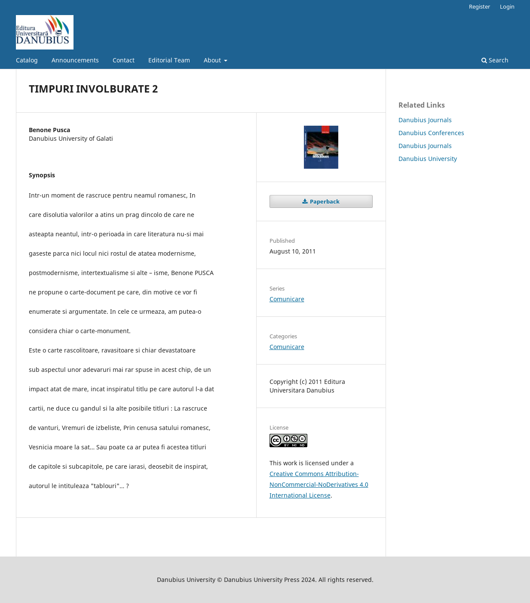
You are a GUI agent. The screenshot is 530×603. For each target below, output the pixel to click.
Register (479, 6)
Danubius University (427, 159)
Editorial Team (169, 60)
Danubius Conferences (431, 133)
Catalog (27, 60)
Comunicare (287, 299)
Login (507, 6)
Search (495, 60)
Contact (124, 60)
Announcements (75, 60)
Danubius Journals (425, 120)
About (213, 60)
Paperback (324, 201)
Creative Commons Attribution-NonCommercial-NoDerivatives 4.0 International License (319, 484)
